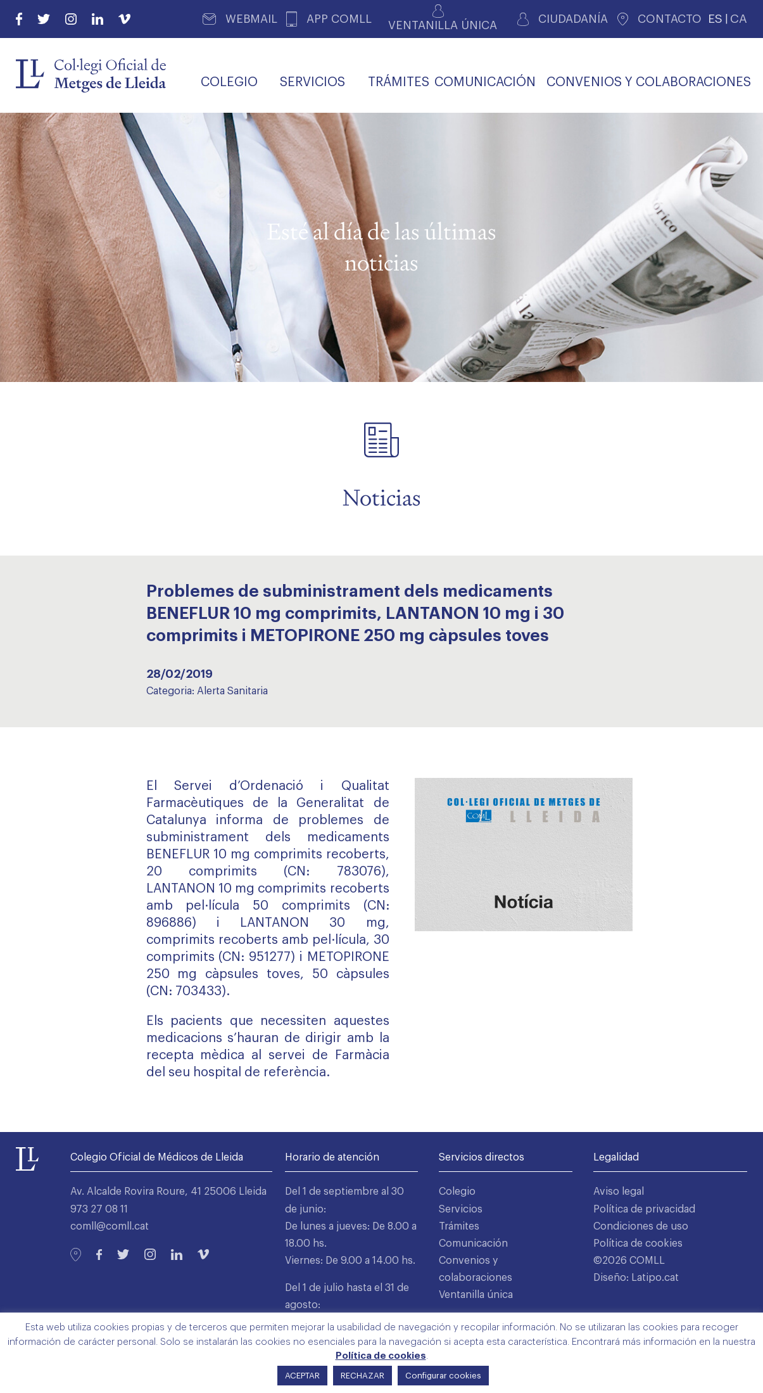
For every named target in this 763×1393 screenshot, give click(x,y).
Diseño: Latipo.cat (636, 1278)
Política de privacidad (644, 1209)
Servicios (460, 1209)
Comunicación (473, 1243)
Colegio (457, 1191)
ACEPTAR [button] (302, 1375)
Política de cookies (638, 1243)
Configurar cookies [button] (443, 1375)
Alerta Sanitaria (232, 691)
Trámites (459, 1226)
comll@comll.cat (109, 1226)
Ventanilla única (476, 1295)
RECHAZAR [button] (362, 1375)
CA (738, 19)
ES (715, 19)
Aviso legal (618, 1191)
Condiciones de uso (640, 1226)
